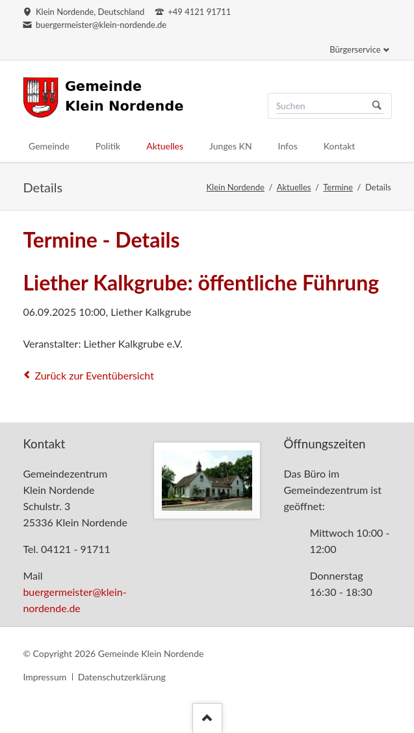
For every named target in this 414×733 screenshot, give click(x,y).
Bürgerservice (355, 49)
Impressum (44, 676)
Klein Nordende (236, 187)
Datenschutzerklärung (122, 676)
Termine (338, 187)
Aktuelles (294, 187)
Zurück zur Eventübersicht (94, 375)
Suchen (377, 106)
